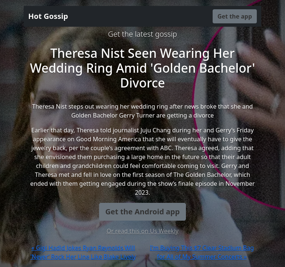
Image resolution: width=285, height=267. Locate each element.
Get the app (234, 16)
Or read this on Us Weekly (142, 231)
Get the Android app (142, 212)
